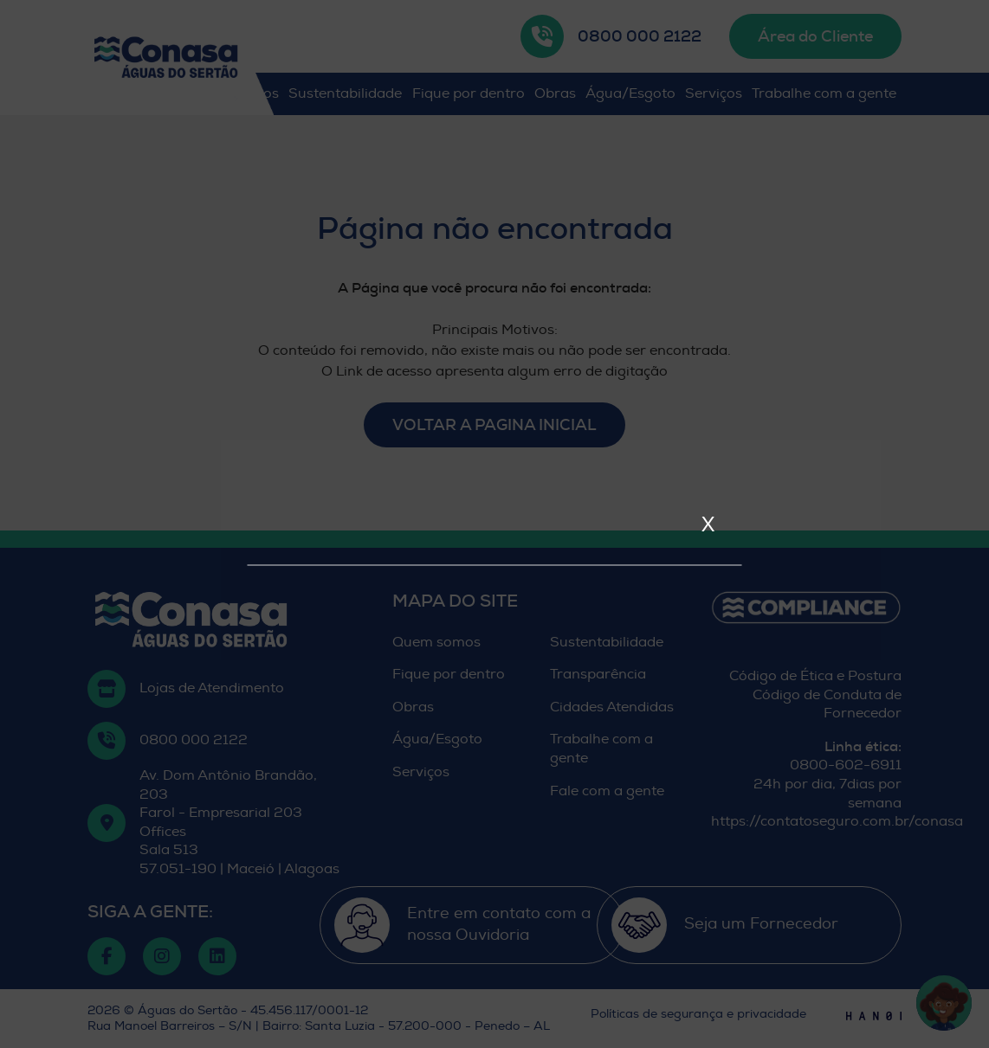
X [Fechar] (707, 524)
